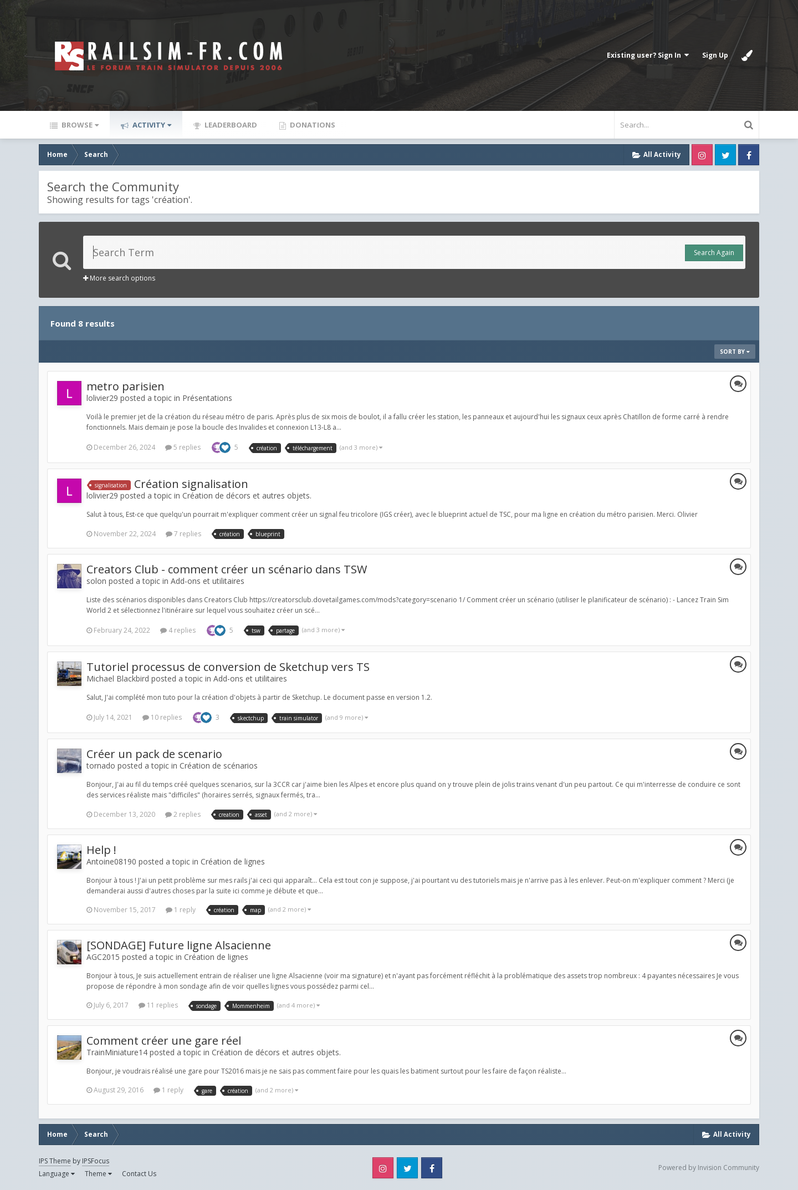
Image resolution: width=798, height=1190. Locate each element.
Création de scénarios (219, 765)
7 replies (183, 533)
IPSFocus (95, 1161)
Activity (151, 125)
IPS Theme (55, 1161)
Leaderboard (230, 125)
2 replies (183, 814)
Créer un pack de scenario (154, 753)
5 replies (183, 447)
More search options (119, 278)
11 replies (158, 1005)
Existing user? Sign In (648, 55)
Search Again (714, 252)
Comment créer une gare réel (163, 1040)
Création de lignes (233, 861)
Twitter (725, 154)
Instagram (702, 154)
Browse (79, 125)
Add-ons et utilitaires (207, 581)
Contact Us (139, 1173)
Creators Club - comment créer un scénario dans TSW (226, 569)
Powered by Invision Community (708, 1167)
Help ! (101, 849)
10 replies (162, 717)
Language (57, 1173)
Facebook (748, 154)
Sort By (735, 351)
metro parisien (125, 386)
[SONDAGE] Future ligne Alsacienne (178, 945)
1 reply (181, 909)
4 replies (178, 630)
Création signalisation (191, 483)
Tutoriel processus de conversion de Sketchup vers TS (228, 666)
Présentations (207, 398)
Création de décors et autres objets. (246, 495)
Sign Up (715, 55)
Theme (98, 1173)
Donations (311, 125)
